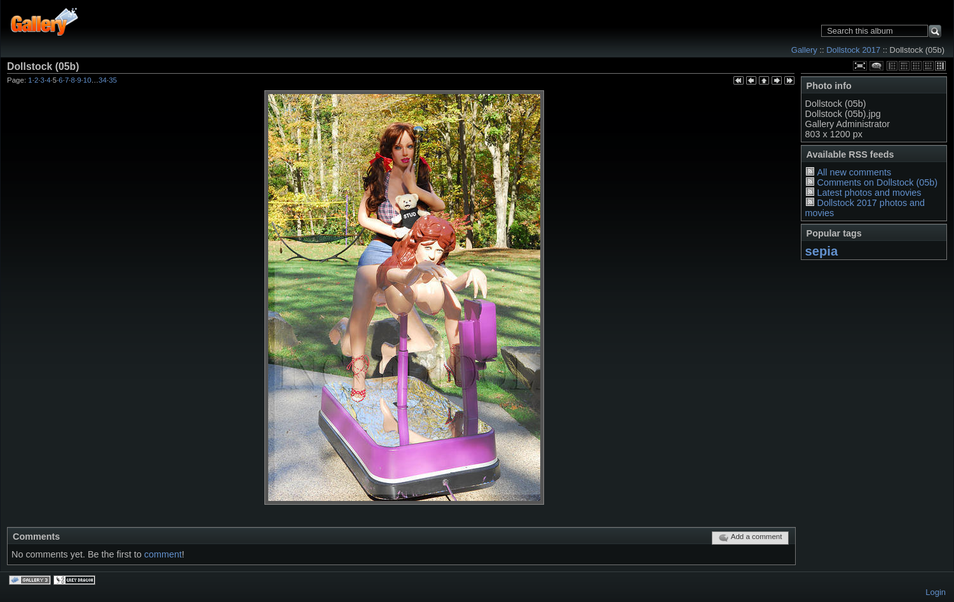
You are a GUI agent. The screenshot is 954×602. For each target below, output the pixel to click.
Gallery (804, 50)
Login (935, 592)
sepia (821, 251)
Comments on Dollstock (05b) (877, 182)
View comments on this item (876, 66)
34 (103, 80)
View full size (860, 66)
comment (163, 554)
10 (87, 80)
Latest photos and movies (869, 193)
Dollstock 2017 (853, 50)
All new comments (854, 172)
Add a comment (750, 538)
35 (113, 80)
